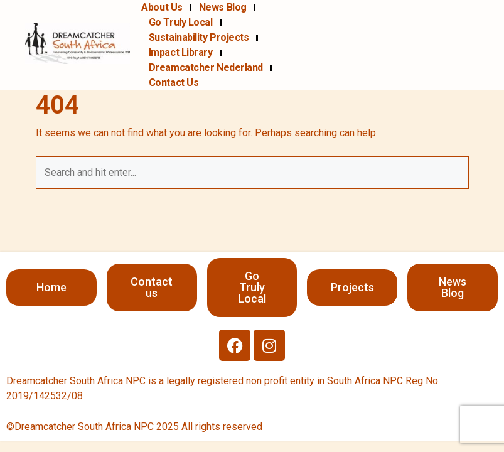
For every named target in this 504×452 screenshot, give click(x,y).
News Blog (223, 7)
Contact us (174, 83)
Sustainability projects (199, 37)
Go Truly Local (181, 22)
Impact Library (181, 52)
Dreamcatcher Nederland (206, 67)
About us (161, 7)
